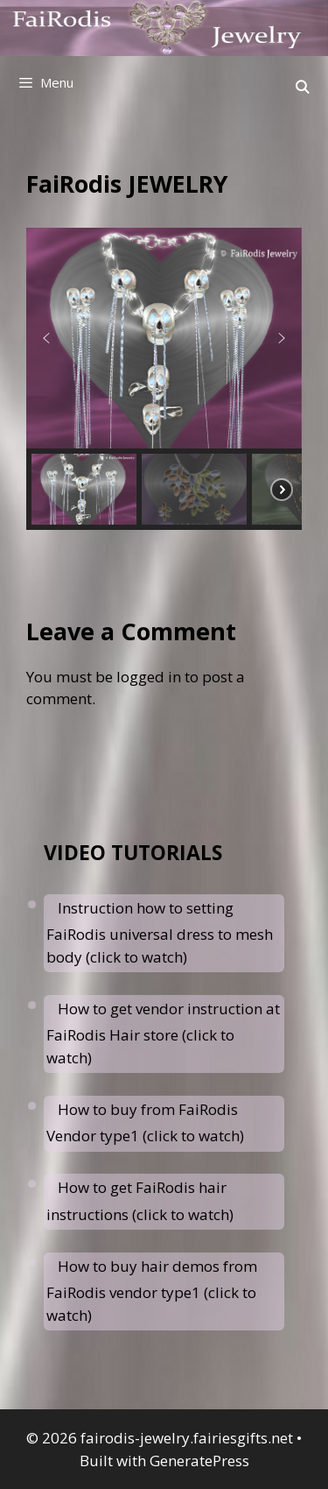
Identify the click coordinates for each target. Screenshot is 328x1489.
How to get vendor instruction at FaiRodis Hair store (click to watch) (163, 1033)
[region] (164, 379)
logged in (148, 677)
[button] (46, 338)
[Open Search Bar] (302, 86)
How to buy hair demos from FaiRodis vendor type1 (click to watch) (151, 1290)
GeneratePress (199, 1460)
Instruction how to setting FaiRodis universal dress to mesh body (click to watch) (159, 932)
